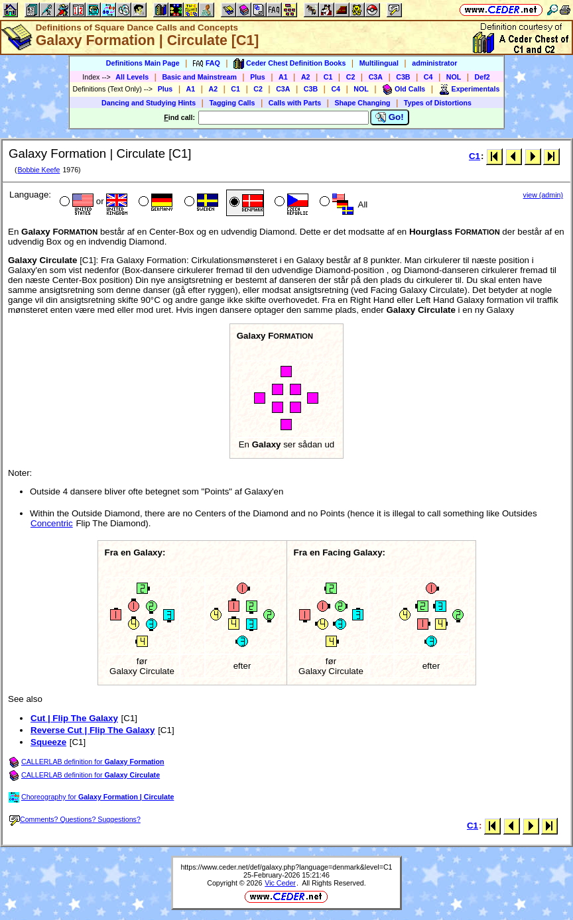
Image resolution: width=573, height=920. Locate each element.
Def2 (482, 77)
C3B (403, 77)
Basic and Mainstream (199, 77)
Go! (389, 117)
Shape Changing (362, 103)
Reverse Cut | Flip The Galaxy (93, 730)
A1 (283, 77)
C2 (350, 77)
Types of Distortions (438, 103)
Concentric (52, 523)
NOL (454, 77)
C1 (328, 77)
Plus (257, 77)
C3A (376, 77)
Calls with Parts (295, 103)
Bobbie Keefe (38, 170)
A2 (305, 77)
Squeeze (48, 742)
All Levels (132, 77)
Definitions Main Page (143, 63)
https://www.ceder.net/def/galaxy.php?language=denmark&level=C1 (286, 867)
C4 (428, 77)
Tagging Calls (232, 103)
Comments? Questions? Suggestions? (75, 819)
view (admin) (543, 195)
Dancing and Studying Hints (148, 103)
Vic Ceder (280, 883)
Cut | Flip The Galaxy (74, 718)
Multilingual (379, 63)
